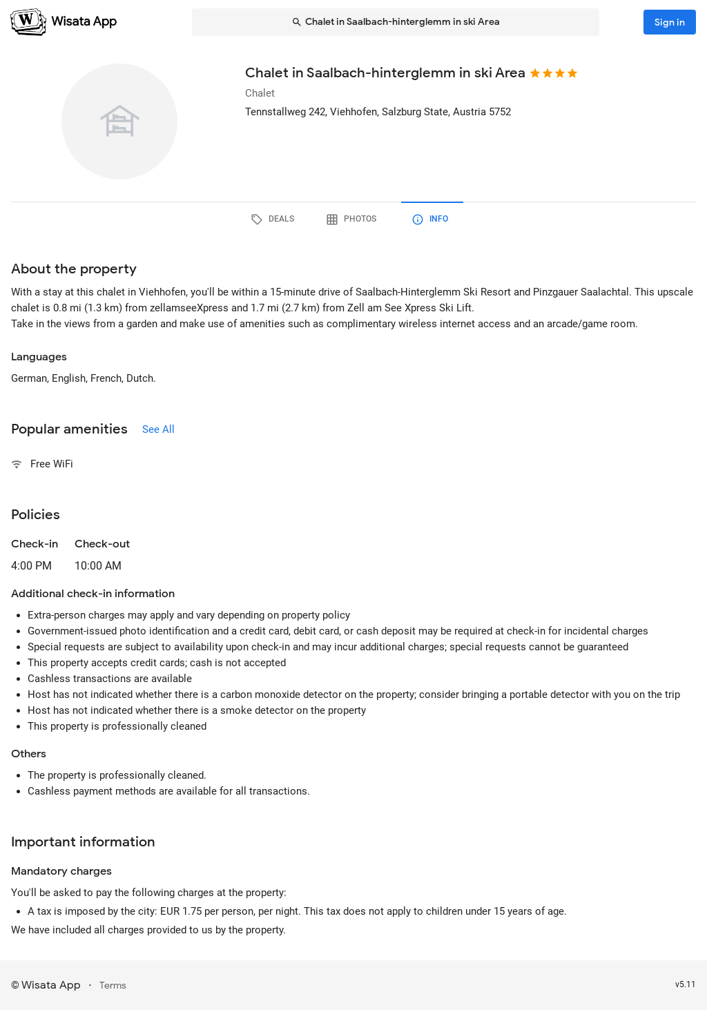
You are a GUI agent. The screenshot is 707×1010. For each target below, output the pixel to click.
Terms (112, 985)
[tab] (275, 219)
